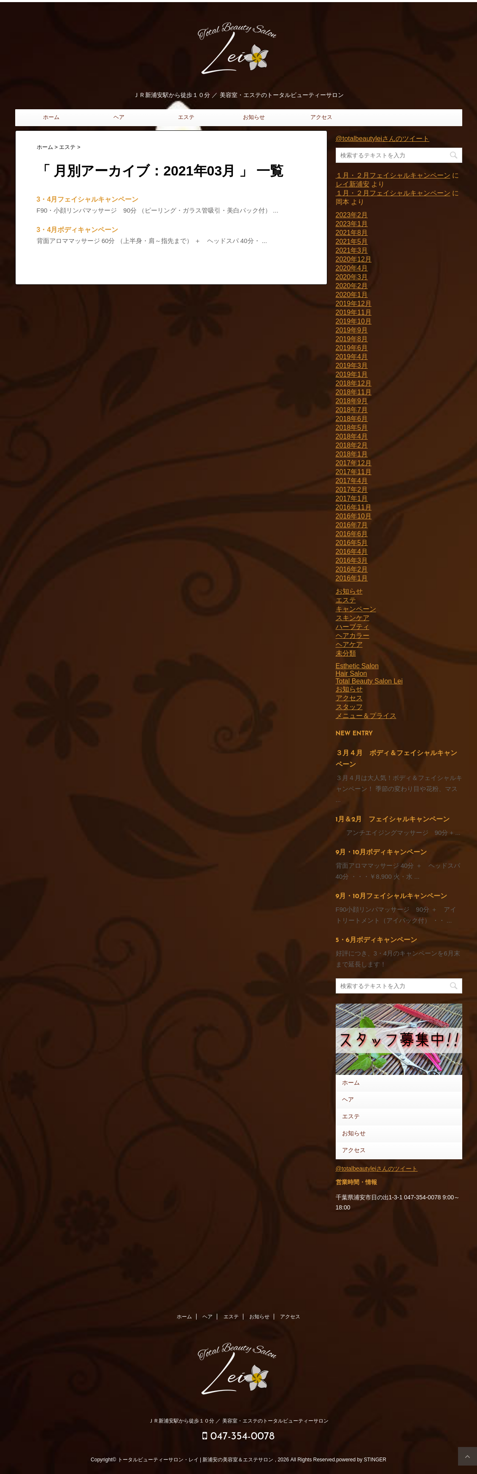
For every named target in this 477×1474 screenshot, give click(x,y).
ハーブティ (352, 626)
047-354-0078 (238, 1436)
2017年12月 (354, 463)
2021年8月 (352, 232)
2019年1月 (352, 374)
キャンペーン (356, 609)
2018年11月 (354, 392)
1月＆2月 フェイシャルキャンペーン (393, 819)
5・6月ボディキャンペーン (376, 940)
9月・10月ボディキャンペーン (381, 852)
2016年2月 (352, 569)
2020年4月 (352, 268)
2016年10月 (354, 516)
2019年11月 (354, 312)
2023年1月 (352, 223)
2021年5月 (352, 241)
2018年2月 (352, 445)
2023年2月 (352, 215)
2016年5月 (352, 542)
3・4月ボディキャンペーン (78, 229)
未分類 (346, 653)
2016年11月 (354, 507)
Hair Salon (351, 673)
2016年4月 (352, 551)
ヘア (118, 117)
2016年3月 (352, 560)
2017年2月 (352, 489)
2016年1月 (352, 578)
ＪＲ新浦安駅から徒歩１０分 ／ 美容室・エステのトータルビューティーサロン (238, 1421)
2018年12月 (354, 383)
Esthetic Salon (357, 666)
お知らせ (254, 117)
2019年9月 (352, 330)
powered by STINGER (361, 1460)
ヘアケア (349, 644)
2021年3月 (352, 250)
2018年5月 (352, 427)
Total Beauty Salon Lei (369, 681)
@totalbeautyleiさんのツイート (383, 138)
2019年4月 (352, 356)
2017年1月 (352, 498)
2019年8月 (352, 339)
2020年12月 (354, 259)
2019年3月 (352, 365)
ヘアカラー (352, 635)
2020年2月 (352, 285)
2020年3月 (352, 277)
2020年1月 (352, 294)
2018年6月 (352, 418)
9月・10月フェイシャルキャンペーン (391, 896)
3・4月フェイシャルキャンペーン (88, 199)
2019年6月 (352, 347)
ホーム (51, 117)
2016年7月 (352, 525)
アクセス (321, 117)
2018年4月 (352, 436)
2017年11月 (354, 471)
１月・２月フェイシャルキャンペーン (393, 175)
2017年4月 (352, 480)
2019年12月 (354, 303)
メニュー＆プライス (366, 715)
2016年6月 (352, 533)
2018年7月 (352, 409)
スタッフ (349, 706)
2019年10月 (354, 321)
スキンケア (352, 617)
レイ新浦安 (352, 184)
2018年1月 (352, 454)
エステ (186, 117)
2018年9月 (352, 401)
